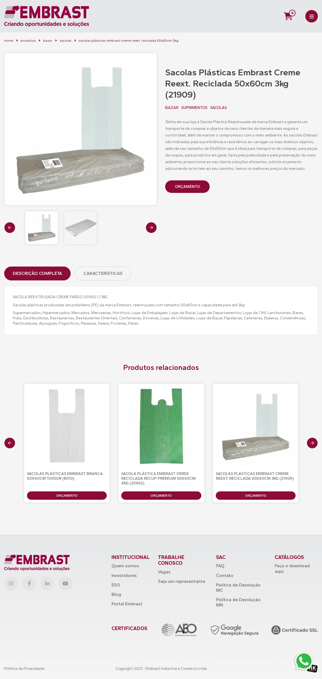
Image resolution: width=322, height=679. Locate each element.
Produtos (28, 41)
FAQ (220, 565)
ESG (116, 585)
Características (103, 273)
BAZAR (47, 41)
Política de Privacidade (24, 668)
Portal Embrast (127, 603)
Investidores (124, 575)
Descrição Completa (37, 273)
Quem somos (125, 565)
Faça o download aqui (292, 568)
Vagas (164, 571)
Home (8, 41)
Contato (224, 575)
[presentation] (9, 227)
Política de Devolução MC (238, 587)
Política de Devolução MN (238, 602)
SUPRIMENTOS (194, 108)
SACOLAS (218, 108)
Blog (116, 594)
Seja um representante (181, 581)
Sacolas (65, 41)
